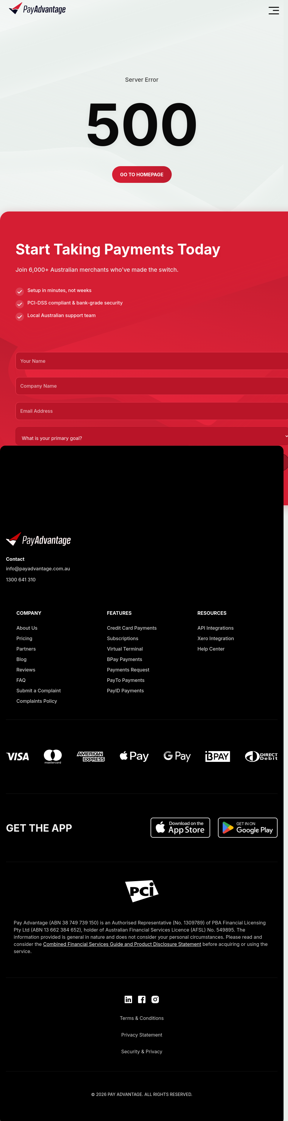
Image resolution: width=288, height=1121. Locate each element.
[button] (142, 174)
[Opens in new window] (38, 691)
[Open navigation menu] (274, 10)
